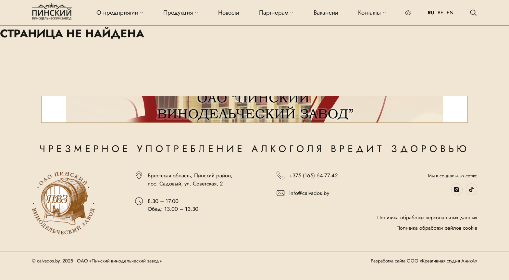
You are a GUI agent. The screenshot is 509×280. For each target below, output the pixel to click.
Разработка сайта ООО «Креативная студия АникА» (424, 261)
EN (450, 12)
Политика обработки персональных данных (427, 217)
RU (431, 12)
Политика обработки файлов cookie (436, 228)
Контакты (372, 12)
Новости (228, 12)
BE (440, 12)
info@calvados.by (303, 193)
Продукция (180, 12)
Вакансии (326, 12)
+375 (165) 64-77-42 (307, 176)
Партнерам (276, 12)
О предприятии (119, 12)
